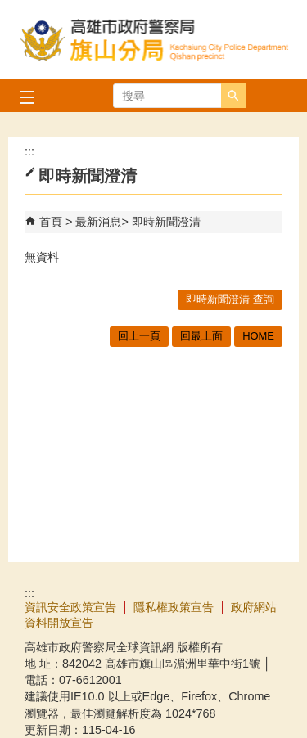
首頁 (50, 221)
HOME (258, 336)
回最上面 (201, 336)
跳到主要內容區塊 (8, 8)
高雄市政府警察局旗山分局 (154, 39)
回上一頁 (139, 336)
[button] (233, 95)
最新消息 (98, 221)
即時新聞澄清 (166, 221)
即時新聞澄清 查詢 (230, 299)
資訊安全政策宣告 (70, 607)
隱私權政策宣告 (173, 607)
